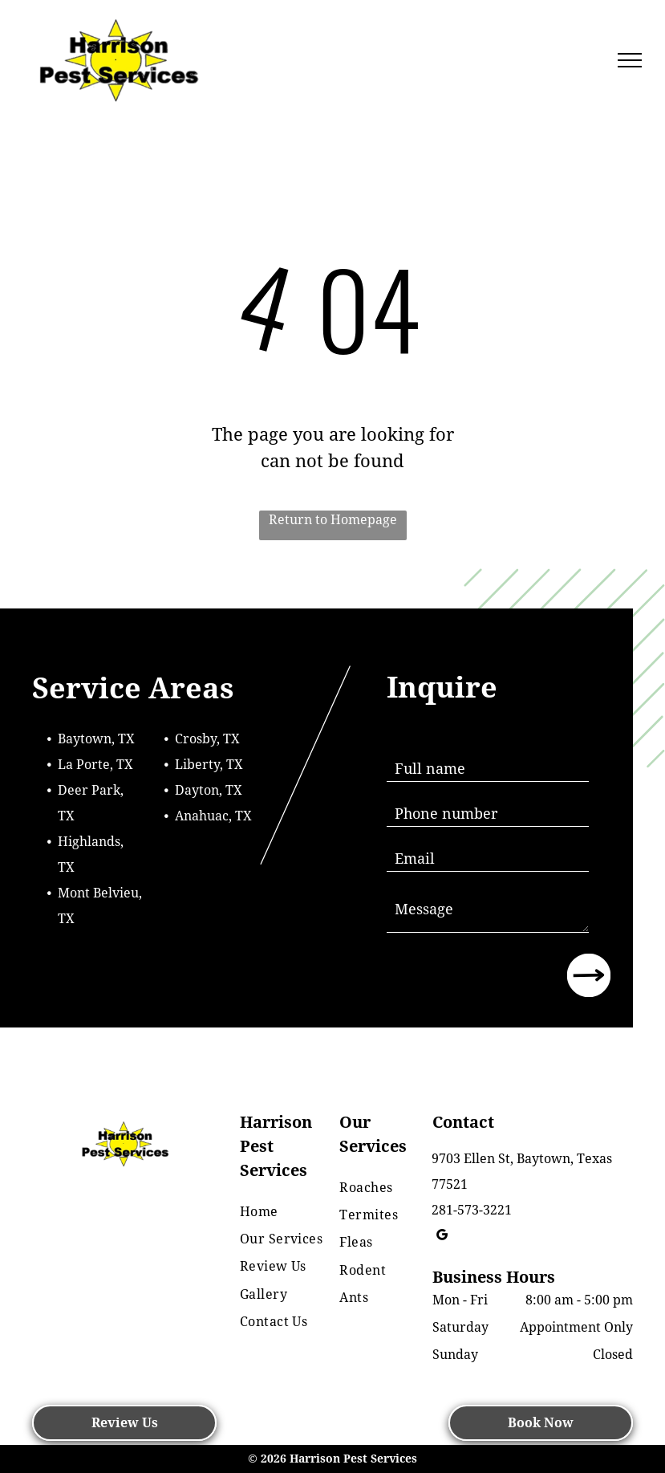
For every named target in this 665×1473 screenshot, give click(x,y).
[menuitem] (291, 1211)
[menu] (630, 60)
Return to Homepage (333, 519)
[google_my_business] (442, 1237)
